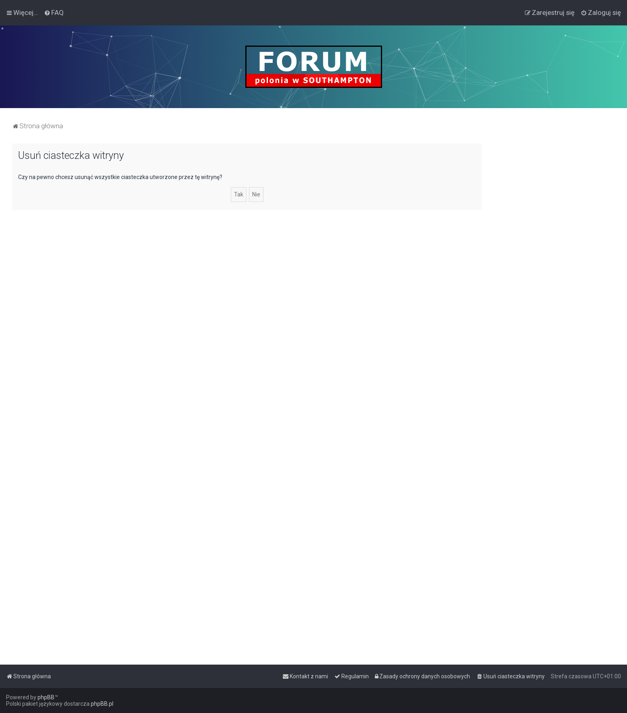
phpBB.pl (102, 703)
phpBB (46, 697)
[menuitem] (54, 12)
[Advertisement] (554, 265)
